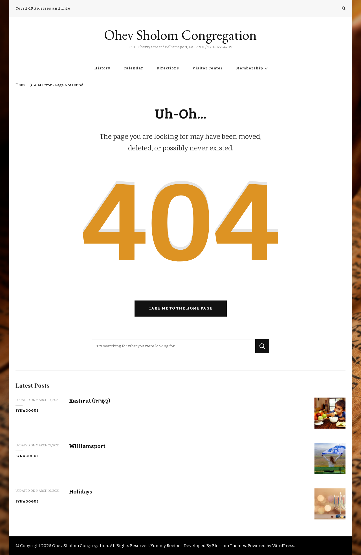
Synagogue (27, 411)
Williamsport (87, 446)
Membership (249, 68)
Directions (168, 68)
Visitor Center (207, 68)
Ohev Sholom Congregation (180, 35)
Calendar (133, 68)
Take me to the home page (181, 308)
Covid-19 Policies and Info (43, 8)
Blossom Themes (229, 545)
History (102, 68)
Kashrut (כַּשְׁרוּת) (89, 401)
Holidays (80, 491)
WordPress (283, 545)
